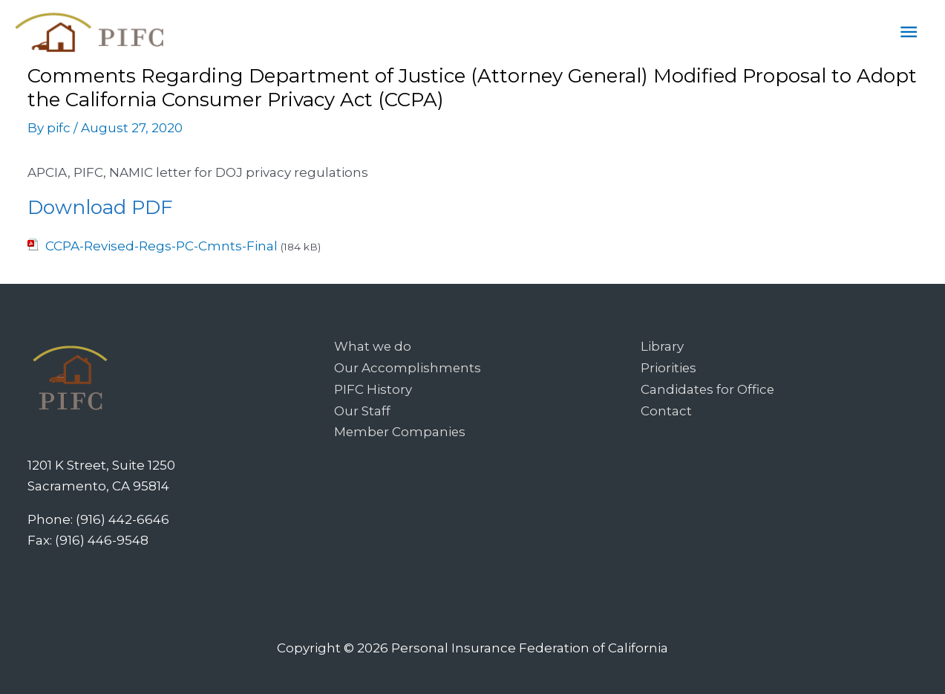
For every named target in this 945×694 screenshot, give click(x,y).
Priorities (669, 367)
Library (662, 346)
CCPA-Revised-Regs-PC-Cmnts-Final (161, 246)
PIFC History (373, 387)
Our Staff (362, 408)
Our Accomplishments (408, 367)
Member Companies (401, 429)
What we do (373, 346)
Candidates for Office (708, 387)
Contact (666, 408)
